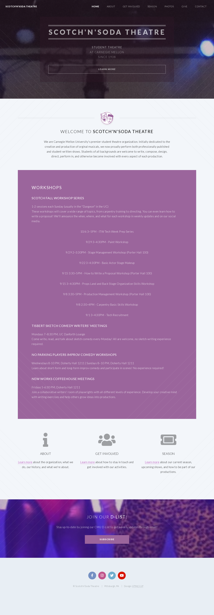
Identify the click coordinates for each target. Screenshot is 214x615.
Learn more (25, 462)
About (111, 6)
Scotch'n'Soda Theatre (21, 6)
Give (184, 6)
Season (152, 6)
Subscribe (107, 539)
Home (95, 6)
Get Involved (131, 6)
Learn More (107, 69)
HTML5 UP (137, 586)
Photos (169, 6)
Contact (201, 6)
